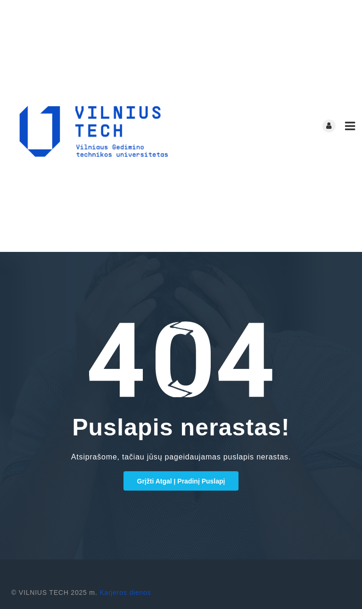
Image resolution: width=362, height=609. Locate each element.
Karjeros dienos (125, 592)
